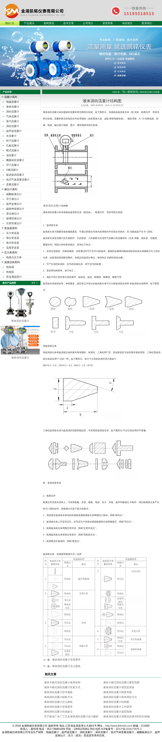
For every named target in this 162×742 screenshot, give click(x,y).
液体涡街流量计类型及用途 (118, 687)
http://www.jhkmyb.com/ (118, 725)
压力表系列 (10, 252)
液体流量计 (12, 106)
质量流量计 (12, 184)
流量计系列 (10, 97)
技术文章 (68, 23)
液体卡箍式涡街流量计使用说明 (62, 682)
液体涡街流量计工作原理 (117, 706)
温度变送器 (12, 247)
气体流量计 (12, 116)
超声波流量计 (14, 131)
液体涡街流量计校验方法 (58, 697)
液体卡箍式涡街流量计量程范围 (121, 682)
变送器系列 (10, 228)
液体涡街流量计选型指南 (117, 711)
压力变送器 (12, 233)
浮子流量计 (12, 165)
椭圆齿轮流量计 (15, 160)
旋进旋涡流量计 (15, 174)
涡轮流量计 (12, 126)
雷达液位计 (12, 213)
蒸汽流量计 (12, 121)
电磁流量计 (12, 101)
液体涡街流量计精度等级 (117, 692)
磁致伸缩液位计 (15, 208)
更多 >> (34, 283)
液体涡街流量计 (52, 205)
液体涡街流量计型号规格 (58, 692)
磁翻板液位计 (14, 194)
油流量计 (11, 155)
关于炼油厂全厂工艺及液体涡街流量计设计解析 (71, 716)
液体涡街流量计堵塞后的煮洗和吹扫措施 (126, 716)
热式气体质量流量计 (17, 179)
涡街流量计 (12, 111)
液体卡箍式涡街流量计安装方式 (62, 687)
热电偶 (10, 267)
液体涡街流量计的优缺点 (58, 711)
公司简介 (88, 23)
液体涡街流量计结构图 (116, 702)
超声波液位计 (14, 204)
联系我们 (147, 23)
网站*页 (9, 23)
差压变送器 (12, 242)
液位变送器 (12, 238)
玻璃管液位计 (14, 218)
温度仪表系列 (12, 262)
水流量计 (11, 135)
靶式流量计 (12, 150)
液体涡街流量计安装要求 (66, 659)
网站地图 (95, 729)
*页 (123, 91)
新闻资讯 (49, 23)
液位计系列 (10, 189)
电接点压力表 (14, 257)
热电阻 (10, 272)
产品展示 (29, 23)
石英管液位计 (14, 223)
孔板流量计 (12, 145)
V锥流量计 (12, 169)
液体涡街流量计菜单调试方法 (120, 697)
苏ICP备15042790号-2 (129, 729)
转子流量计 (12, 140)
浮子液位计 (12, 199)
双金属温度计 (14, 276)
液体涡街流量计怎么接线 (66, 666)
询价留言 (127, 23)
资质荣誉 (108, 23)
